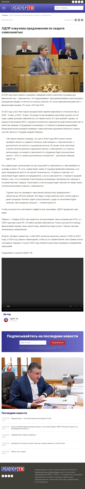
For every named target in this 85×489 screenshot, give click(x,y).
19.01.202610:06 (5, 444)
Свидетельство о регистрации (47, 472)
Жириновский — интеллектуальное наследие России (31, 418)
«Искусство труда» (18, 451)
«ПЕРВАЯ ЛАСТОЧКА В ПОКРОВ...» (24, 435)
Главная (5, 15)
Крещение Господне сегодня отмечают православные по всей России (38, 443)
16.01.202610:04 (5, 452)
